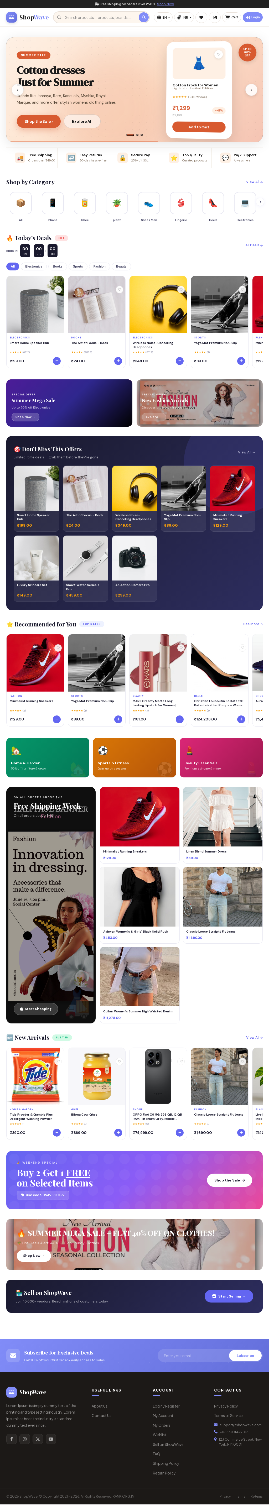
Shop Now (165, 4)
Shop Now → (34, 1257)
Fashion (100, 268)
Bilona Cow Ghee (84, 1116)
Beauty (121, 268)
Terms (240, 1498)
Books (58, 268)
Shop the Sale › (39, 121)
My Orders (161, 1426)
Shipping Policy (166, 1464)
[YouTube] (51, 1440)
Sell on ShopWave (168, 1445)
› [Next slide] (251, 90)
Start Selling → (229, 1297)
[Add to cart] (57, 363)
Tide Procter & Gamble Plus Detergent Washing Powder (31, 1118)
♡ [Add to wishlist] (218, 54)
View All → (246, 453)
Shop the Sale (229, 1181)
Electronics (33, 268)
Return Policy (164, 1474)
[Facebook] (11, 1440)
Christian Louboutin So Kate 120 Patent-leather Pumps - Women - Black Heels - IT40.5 (219, 704)
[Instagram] (24, 1440)
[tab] (130, 135)
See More (253, 625)
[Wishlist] (58, 291)
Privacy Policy (226, 1407)
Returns (257, 1498)
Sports (78, 268)
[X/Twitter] (38, 1440)
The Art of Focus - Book (89, 344)
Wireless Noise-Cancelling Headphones (153, 346)
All (13, 268)
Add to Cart (198, 127)
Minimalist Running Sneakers (31, 702)
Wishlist (159, 1436)
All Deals (254, 246)
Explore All (82, 121)
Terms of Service (228, 1417)
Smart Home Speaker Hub (29, 344)
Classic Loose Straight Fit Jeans (219, 1116)
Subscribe (245, 1357)
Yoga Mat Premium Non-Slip (215, 344)
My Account (163, 1417)
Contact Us (101, 1417)
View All (254, 182)
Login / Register (166, 1407)
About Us (99, 1407)
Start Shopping (35, 1010)
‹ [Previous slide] (18, 90)
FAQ (156, 1455)
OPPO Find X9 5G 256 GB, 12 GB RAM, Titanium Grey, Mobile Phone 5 (157, 1118)
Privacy (225, 1498)
